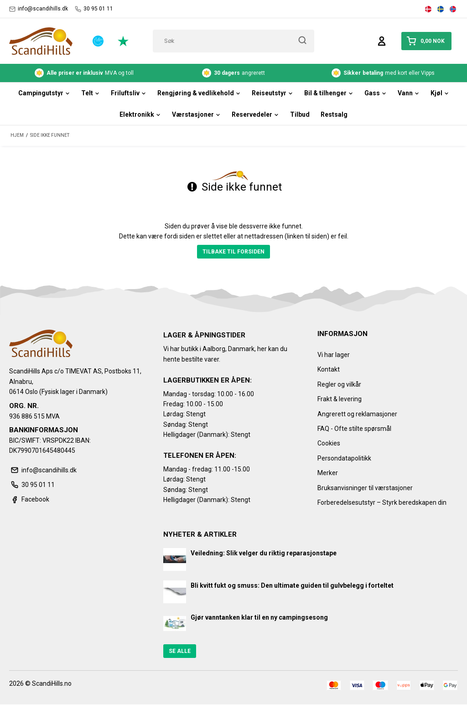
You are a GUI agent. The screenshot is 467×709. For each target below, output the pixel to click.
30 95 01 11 (94, 8)
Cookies (328, 443)
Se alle (180, 651)
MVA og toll (84, 73)
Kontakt (328, 369)
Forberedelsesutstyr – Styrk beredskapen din (381, 502)
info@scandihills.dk (38, 8)
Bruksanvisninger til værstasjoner (365, 488)
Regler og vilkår (339, 384)
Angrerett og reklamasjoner (357, 414)
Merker (327, 472)
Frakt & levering (339, 399)
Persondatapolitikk (344, 458)
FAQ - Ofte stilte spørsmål (354, 428)
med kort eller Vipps (383, 73)
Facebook (29, 499)
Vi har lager (333, 354)
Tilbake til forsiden (233, 251)
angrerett (233, 73)
